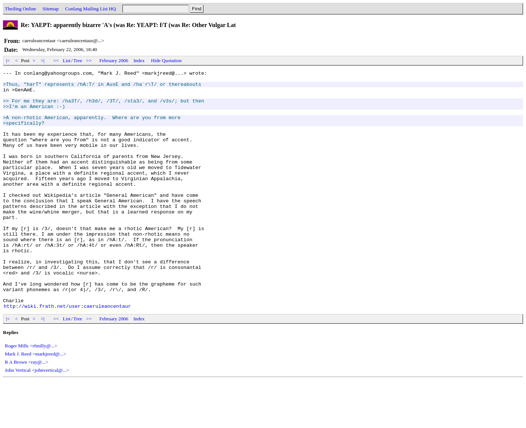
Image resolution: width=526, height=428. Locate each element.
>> (89, 60)
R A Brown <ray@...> (26, 409)
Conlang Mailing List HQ (90, 8)
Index (139, 60)
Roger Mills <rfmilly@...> (31, 393)
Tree (77, 60)
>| (43, 60)
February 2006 (114, 60)
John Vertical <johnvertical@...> (37, 418)
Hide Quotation (166, 60)
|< (8, 60)
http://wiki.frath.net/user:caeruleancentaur (67, 353)
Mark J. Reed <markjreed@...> (35, 401)
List (67, 60)
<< (56, 60)
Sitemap (51, 8)
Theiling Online (20, 8)
